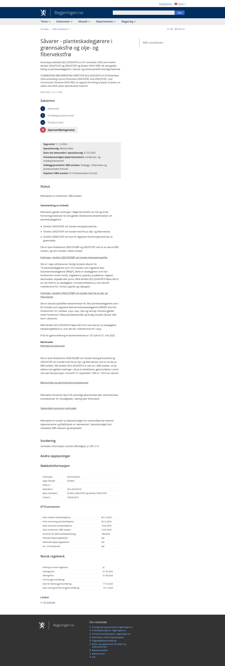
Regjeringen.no (67, 12)
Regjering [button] (128, 21)
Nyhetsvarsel (98, 653)
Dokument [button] (63, 21)
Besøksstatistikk (100, 650)
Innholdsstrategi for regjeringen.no (109, 630)
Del (171, 29)
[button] (61, 29)
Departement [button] (105, 21)
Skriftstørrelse (165, 4)
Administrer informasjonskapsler (108, 637)
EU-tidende (49, 602)
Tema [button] (44, 21)
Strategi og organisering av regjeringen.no (112, 627)
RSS (93, 657)
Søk (179, 12)
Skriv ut (181, 29)
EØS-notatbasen (153, 42)
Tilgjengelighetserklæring (104, 640)
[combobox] (143, 13)
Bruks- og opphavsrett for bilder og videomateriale (109, 645)
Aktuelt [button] (83, 21)
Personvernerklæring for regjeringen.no (111, 633)
